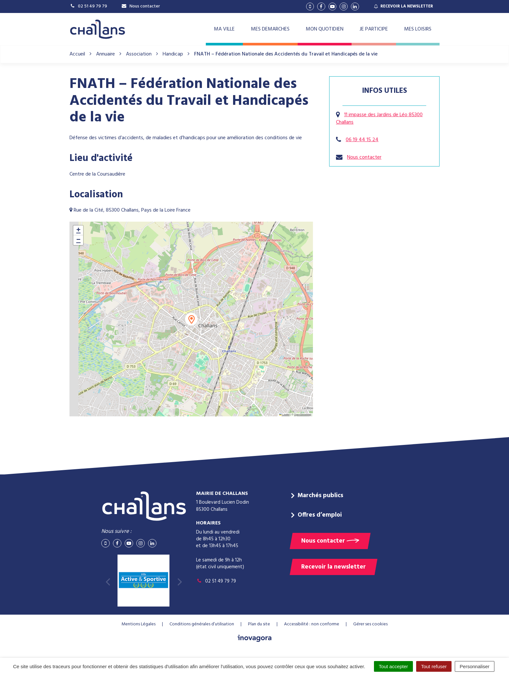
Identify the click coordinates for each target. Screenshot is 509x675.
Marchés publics (320, 495)
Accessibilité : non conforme (311, 624)
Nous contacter (364, 157)
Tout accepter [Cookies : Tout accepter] (393, 666)
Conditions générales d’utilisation (201, 624)
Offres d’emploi (320, 515)
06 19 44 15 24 (362, 140)
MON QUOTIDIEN (324, 29)
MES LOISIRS (417, 29)
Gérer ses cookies (370, 624)
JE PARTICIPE (374, 29)
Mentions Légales (138, 624)
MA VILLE (224, 29)
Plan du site (259, 624)
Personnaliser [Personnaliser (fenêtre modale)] (475, 666)
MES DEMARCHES (270, 29)
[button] (191, 319)
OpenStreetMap (302, 414)
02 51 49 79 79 (216, 581)
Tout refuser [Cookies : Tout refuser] (434, 666)
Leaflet (284, 414)
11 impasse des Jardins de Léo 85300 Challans (379, 119)
